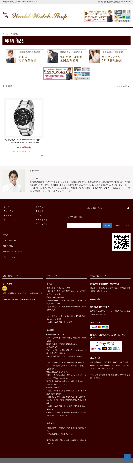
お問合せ (125, 23)
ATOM (10, 245)
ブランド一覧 (75, 23)
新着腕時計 (25, 23)
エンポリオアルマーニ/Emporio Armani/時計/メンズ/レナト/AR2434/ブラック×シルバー (23, 140)
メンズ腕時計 (41, 23)
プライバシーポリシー (12, 253)
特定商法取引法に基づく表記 (15, 249)
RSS (4, 245)
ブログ (5, 236)
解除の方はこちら (74, 228)
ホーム (8, 23)
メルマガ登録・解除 (11, 240)
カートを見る (108, 23)
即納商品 (14, 34)
